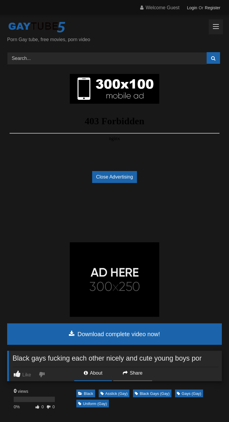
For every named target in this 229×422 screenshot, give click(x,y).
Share (133, 373)
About (93, 373)
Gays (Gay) (189, 393)
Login (192, 7)
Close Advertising (114, 176)
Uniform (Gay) (92, 403)
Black (85, 393)
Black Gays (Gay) (152, 393)
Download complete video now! (114, 334)
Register (212, 7)
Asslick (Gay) (114, 393)
